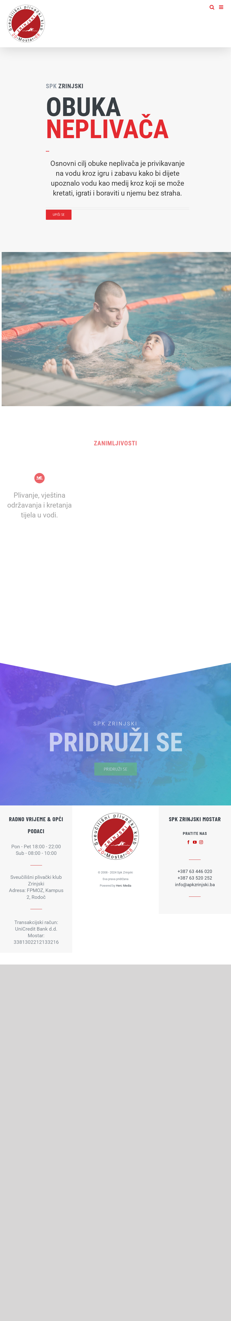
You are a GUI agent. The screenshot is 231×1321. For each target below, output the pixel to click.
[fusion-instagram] (201, 842)
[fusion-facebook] (188, 842)
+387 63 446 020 (195, 871)
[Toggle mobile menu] (221, 7)
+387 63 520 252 (195, 878)
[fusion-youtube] (195, 842)
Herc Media (123, 885)
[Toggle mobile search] (212, 7)
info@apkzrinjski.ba (195, 884)
